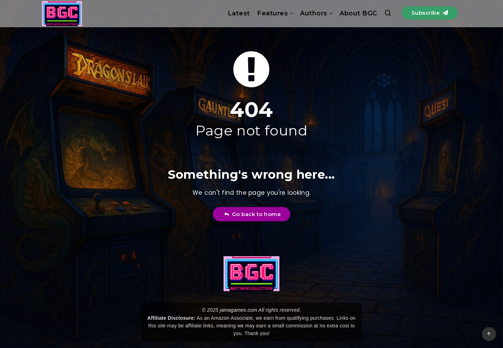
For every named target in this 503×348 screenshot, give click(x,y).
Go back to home (252, 214)
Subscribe (430, 12)
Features (272, 13)
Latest (239, 13)
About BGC (358, 13)
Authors (313, 13)
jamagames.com (238, 310)
